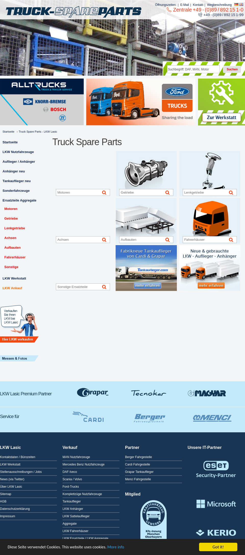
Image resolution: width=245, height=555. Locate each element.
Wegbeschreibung (219, 5)
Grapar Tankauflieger (139, 472)
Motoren (10, 209)
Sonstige (11, 267)
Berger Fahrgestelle (138, 457)
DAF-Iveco (70, 472)
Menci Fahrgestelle (138, 479)
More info (119, 547)
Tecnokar (149, 392)
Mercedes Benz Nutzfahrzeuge (84, 464)
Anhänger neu (14, 171)
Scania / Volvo (72, 479)
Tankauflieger (72, 501)
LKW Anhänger (73, 509)
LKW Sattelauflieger (76, 516)
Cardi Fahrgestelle (137, 464)
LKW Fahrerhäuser (75, 531)
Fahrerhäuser (15, 257)
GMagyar (206, 392)
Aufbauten (12, 247)
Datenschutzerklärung (15, 509)
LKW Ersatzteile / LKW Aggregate (85, 538)
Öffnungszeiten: (166, 5)
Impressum (7, 516)
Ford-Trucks (71, 486)
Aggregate (70, 523)
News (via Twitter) (12, 479)
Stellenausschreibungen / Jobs (21, 472)
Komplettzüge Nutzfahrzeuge (82, 494)
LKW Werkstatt (14, 278)
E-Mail (184, 5)
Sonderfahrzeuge (16, 191)
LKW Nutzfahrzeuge (18, 152)
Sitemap (5, 494)
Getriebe (11, 218)
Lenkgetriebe (14, 228)
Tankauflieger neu (17, 181)
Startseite (8, 131)
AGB (3, 501)
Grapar (93, 392)
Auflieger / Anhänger (19, 161)
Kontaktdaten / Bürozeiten (17, 457)
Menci (211, 415)
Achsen (10, 238)
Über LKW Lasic (11, 486)
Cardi (87, 415)
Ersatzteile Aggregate (19, 200)
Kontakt (198, 5)
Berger (148, 415)
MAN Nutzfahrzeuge (76, 457)
